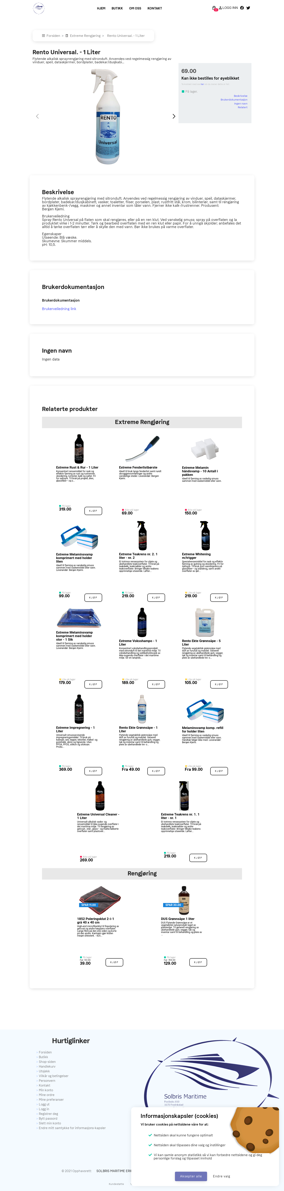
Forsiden (51, 36)
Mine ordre (46, 1095)
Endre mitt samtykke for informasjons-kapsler (72, 1128)
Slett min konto (50, 1123)
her (202, 84)
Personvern (47, 1081)
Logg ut (44, 1104)
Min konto (46, 1090)
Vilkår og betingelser (53, 1076)
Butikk (117, 8)
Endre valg (221, 1176)
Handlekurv (47, 1066)
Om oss (135, 8)
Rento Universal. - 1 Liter (126, 36)
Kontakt (155, 8)
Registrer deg (48, 1114)
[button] (174, 116)
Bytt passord (48, 1118)
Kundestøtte (116, 1184)
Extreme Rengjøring (83, 36)
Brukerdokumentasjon (234, 99)
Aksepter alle (191, 1176)
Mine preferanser (51, 1100)
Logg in (44, 1109)
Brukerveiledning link (59, 309)
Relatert (243, 107)
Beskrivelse (241, 95)
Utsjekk (44, 1071)
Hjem (101, 8)
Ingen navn (241, 103)
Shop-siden (47, 1062)
